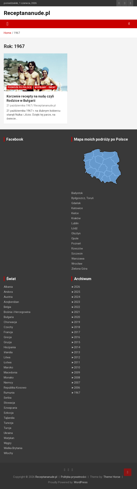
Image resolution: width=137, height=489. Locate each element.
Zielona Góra (79, 268)
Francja (8, 332)
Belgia (7, 307)
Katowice (77, 208)
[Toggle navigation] (7, 24)
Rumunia (9, 392)
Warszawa (77, 258)
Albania (8, 286)
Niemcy (8, 382)
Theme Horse (111, 477)
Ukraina (8, 433)
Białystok (77, 193)
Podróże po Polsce (19, 87)
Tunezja (8, 423)
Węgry (7, 443)
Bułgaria (9, 317)
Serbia (7, 397)
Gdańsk (76, 203)
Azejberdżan (11, 302)
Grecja (8, 337)
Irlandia (8, 352)
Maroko (8, 367)
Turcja (7, 428)
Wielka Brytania (13, 448)
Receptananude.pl (27, 13)
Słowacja (9, 402)
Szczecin (77, 253)
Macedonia (10, 372)
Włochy (8, 453)
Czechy (8, 327)
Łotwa (7, 362)
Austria (8, 297)
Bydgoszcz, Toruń (82, 198)
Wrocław (76, 263)
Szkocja (8, 413)
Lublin (75, 223)
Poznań (76, 243)
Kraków (76, 218)
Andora (8, 292)
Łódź (74, 228)
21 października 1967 (19, 105)
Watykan (9, 438)
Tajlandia (9, 418)
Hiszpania (10, 347)
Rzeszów (77, 248)
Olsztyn (76, 233)
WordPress (81, 482)
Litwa (7, 357)
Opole (75, 238)
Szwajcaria (10, 407)
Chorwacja (10, 322)
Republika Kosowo (15, 387)
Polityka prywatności (73, 477)
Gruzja (8, 342)
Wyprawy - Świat (45, 87)
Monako (9, 377)
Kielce (75, 213)
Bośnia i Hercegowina (17, 312)
